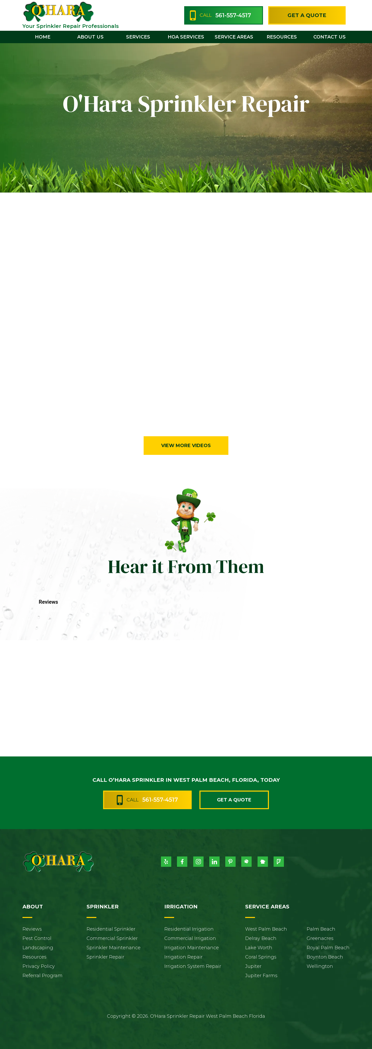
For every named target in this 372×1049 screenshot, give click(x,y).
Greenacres (320, 938)
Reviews (32, 929)
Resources (34, 957)
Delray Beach (260, 938)
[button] (90, 37)
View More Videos (186, 445)
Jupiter (253, 966)
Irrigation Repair (183, 957)
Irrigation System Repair (192, 966)
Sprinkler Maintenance (114, 948)
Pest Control (36, 938)
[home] (58, 11)
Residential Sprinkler (111, 929)
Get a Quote (307, 15)
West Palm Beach (266, 929)
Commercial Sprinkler (112, 938)
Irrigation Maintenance (191, 948)
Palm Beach (321, 929)
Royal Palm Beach (328, 948)
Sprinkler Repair (105, 957)
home (42, 37)
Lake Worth (258, 948)
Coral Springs (260, 957)
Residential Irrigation (189, 929)
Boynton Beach (325, 957)
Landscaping (37, 948)
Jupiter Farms (261, 975)
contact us (329, 37)
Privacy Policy (38, 966)
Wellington (320, 966)
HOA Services (186, 37)
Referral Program (42, 975)
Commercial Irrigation (190, 938)
